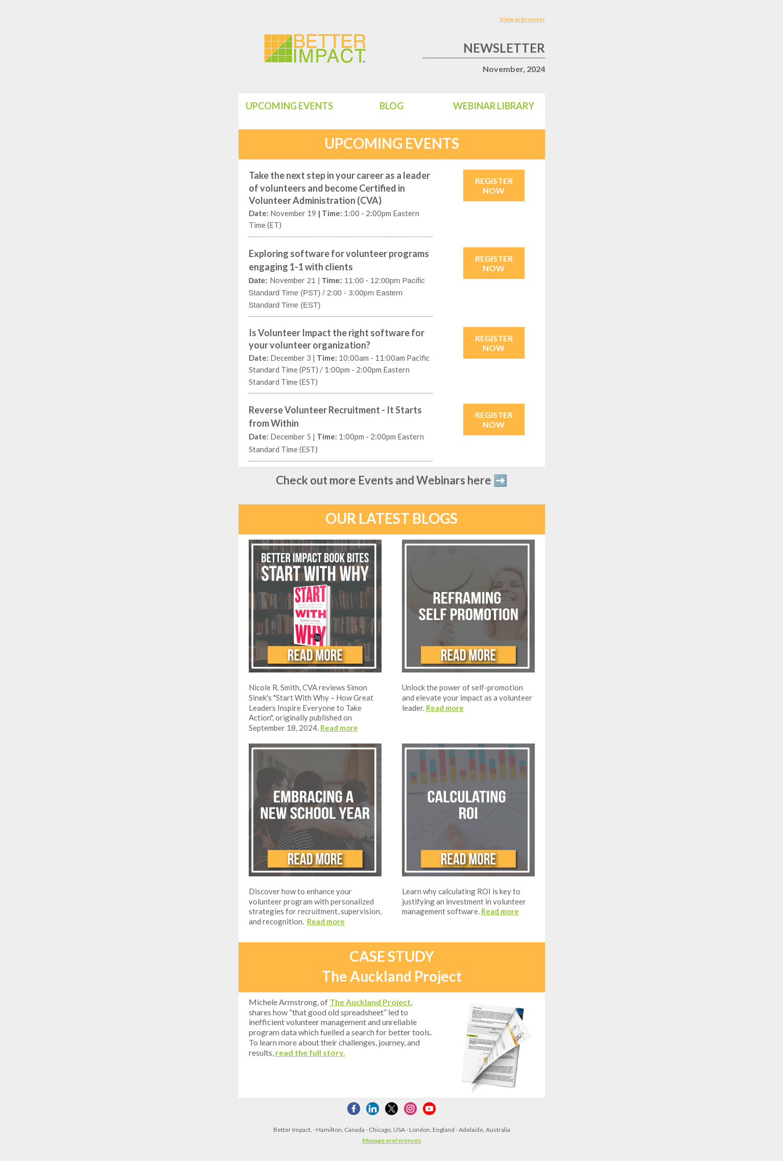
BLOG (391, 105)
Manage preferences (391, 1140)
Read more (339, 727)
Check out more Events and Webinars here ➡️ (391, 480)
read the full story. (310, 1052)
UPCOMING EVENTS (289, 105)
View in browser (522, 19)
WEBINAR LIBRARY (493, 105)
